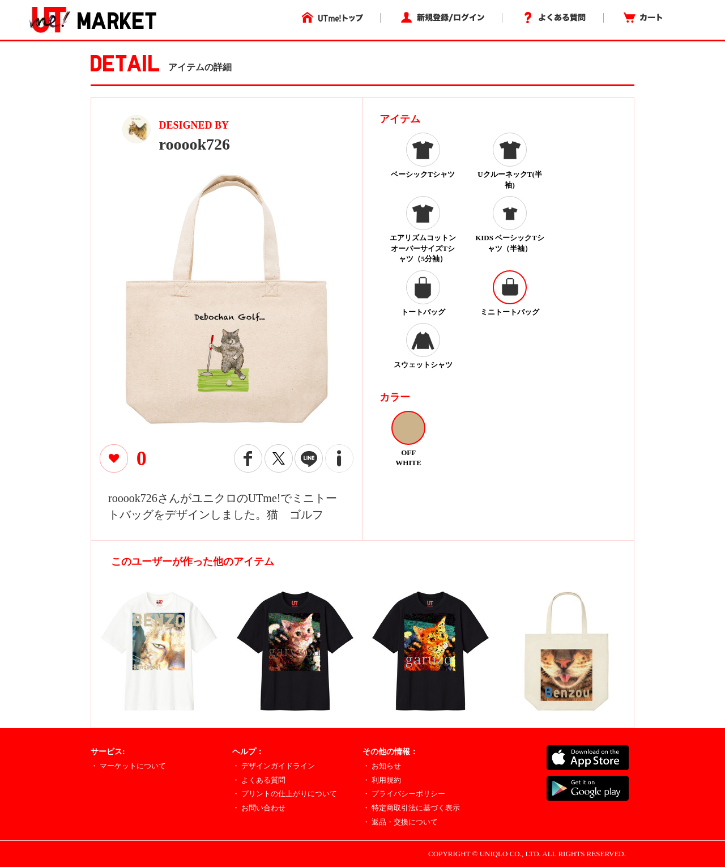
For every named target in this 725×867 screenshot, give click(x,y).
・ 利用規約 (381, 780)
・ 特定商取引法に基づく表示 (411, 808)
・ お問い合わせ (258, 808)
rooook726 (195, 144)
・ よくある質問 (258, 780)
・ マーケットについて (128, 766)
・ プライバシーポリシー (403, 793)
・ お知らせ (381, 766)
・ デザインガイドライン (273, 766)
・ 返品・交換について (400, 822)
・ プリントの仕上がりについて (284, 793)
